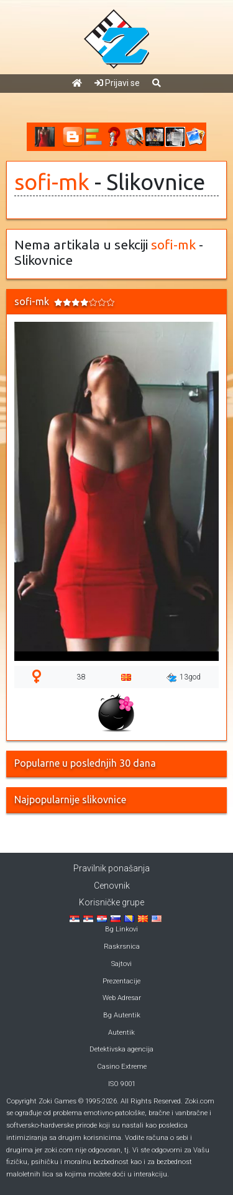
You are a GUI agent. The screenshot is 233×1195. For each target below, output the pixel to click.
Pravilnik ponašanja (111, 868)
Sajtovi (121, 964)
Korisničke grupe (111, 902)
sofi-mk (51, 182)
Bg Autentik (121, 1015)
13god (184, 678)
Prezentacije (121, 981)
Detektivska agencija (121, 1049)
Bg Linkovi (121, 929)
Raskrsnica (122, 947)
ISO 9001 (121, 1084)
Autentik (121, 1033)
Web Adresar (122, 998)
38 (80, 677)
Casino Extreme (122, 1067)
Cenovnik (112, 886)
